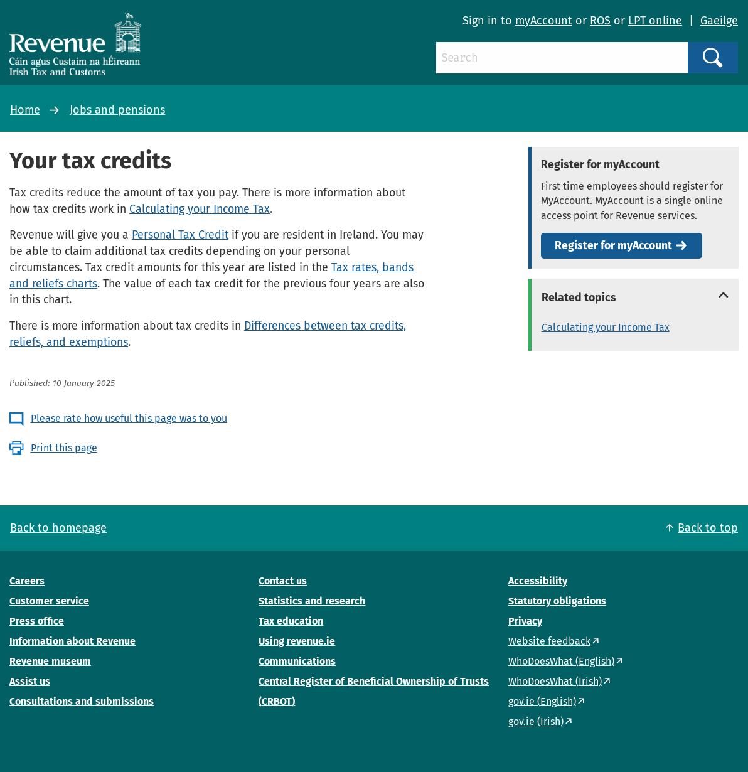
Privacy (525, 621)
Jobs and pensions (117, 110)
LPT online (655, 21)
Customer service (49, 601)
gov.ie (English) (542, 701)
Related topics (579, 297)
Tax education (291, 621)
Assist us (29, 681)
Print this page (64, 448)
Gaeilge (719, 21)
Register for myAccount (613, 245)
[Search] (562, 57)
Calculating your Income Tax (199, 209)
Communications (297, 661)
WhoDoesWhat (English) (561, 661)
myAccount (543, 21)
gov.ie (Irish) (536, 721)
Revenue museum (50, 661)
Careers (27, 581)
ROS (600, 21)
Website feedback (549, 641)
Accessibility (537, 581)
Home (25, 110)
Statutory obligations (557, 601)
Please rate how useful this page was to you (129, 418)
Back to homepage (58, 528)
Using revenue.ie (297, 641)
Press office (36, 621)
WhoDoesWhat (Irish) (555, 681)
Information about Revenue (72, 641)
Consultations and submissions (81, 701)
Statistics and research (312, 601)
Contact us (283, 581)
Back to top (708, 528)
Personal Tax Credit (180, 235)
